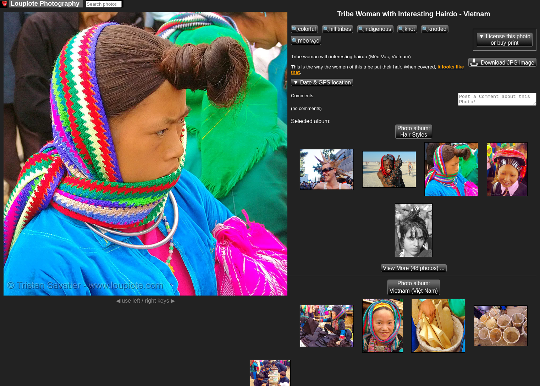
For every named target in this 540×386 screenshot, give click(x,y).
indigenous (377, 30)
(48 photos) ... (414, 271)
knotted (437, 30)
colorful (307, 30)
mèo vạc (308, 41)
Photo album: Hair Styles (413, 134)
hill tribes (340, 30)
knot (409, 30)
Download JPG (502, 62)
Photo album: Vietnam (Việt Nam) (414, 290)
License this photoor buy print (508, 40)
